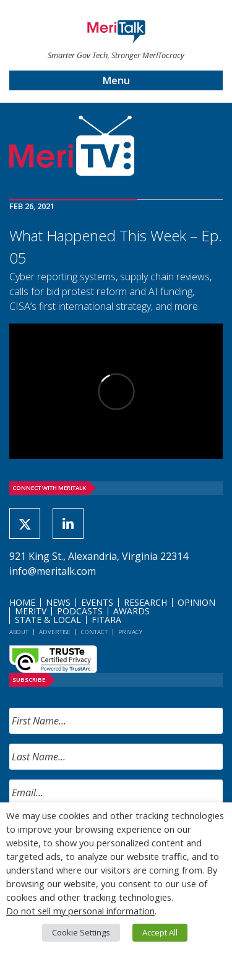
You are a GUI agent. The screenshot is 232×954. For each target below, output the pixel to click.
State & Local (48, 619)
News (58, 602)
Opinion (196, 602)
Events (97, 602)
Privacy (130, 632)
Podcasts (80, 611)
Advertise (55, 632)
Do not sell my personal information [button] (80, 911)
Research (145, 602)
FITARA (106, 619)
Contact (94, 632)
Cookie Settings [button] (81, 932)
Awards (131, 611)
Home (22, 602)
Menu (116, 80)
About (18, 632)
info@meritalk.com (52, 571)
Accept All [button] (160, 932)
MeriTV (30, 611)
